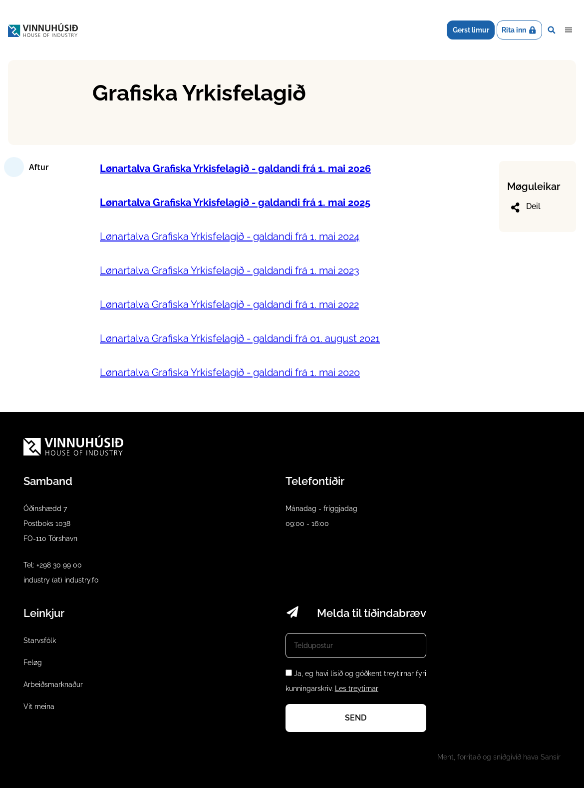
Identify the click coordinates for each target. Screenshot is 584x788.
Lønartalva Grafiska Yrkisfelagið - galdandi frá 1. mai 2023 (229, 270)
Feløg (32, 662)
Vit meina (38, 706)
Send (355, 717)
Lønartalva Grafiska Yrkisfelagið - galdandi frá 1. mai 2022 (229, 304)
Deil (525, 208)
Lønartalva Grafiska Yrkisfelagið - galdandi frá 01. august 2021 (240, 338)
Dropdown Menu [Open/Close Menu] (569, 30)
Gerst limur (471, 30)
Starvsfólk (39, 640)
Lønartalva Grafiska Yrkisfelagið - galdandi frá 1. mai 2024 (229, 236)
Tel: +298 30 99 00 (52, 565)
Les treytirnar (356, 688)
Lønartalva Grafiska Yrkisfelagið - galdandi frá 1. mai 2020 (230, 372)
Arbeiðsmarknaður (53, 684)
